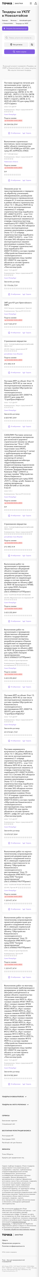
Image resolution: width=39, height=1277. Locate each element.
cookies (16, 1209)
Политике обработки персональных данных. (19, 1229)
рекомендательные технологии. (14, 1223)
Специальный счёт (8, 1124)
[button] (16, 44)
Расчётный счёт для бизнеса (12, 1143)
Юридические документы (11, 1243)
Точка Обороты (7, 1154)
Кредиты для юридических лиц (13, 1158)
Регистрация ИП (7, 1136)
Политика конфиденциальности (13, 1246)
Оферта (5, 1240)
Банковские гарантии (9, 1121)
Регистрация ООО (8, 1139)
